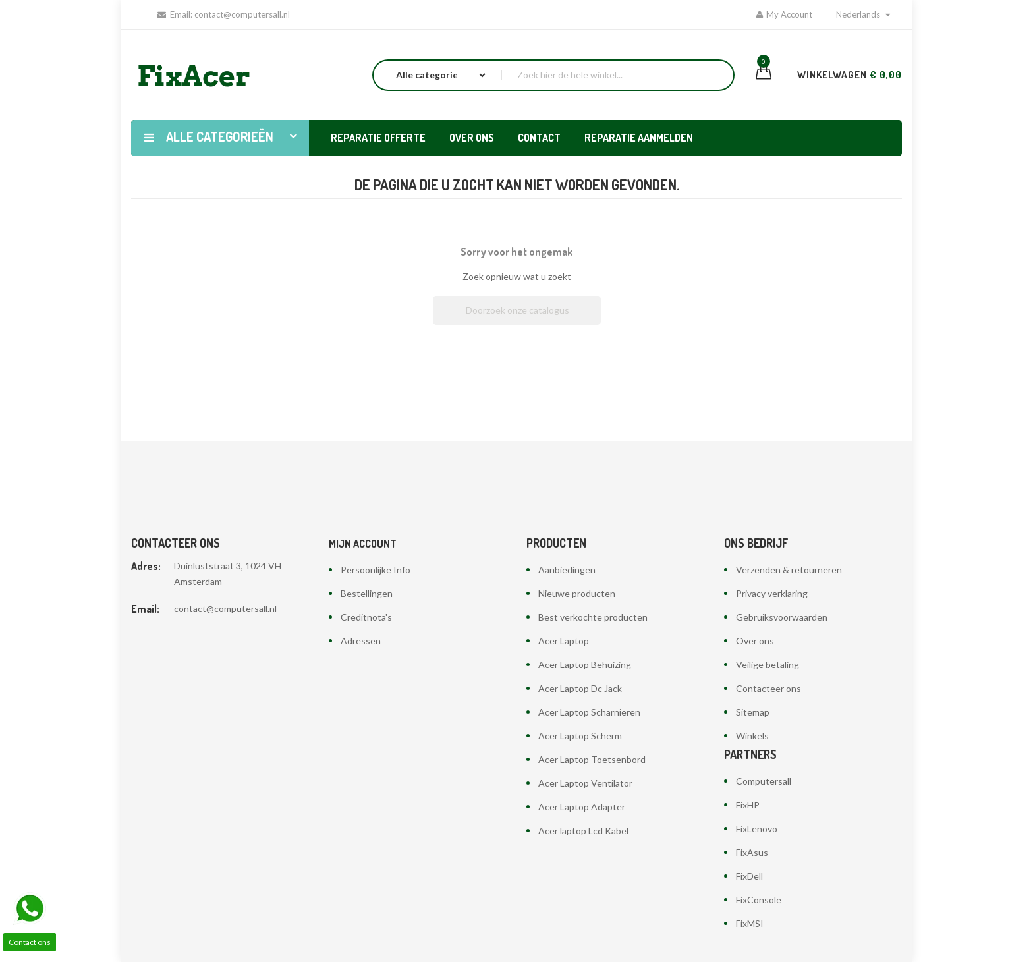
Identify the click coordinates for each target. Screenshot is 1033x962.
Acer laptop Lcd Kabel (583, 830)
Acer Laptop (563, 640)
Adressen (361, 640)
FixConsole (758, 899)
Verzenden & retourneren (789, 569)
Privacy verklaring (772, 593)
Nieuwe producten (576, 593)
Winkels (752, 735)
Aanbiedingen (567, 569)
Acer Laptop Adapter (581, 806)
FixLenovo (756, 828)
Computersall (763, 781)
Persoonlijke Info (375, 569)
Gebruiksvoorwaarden (781, 617)
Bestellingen (367, 593)
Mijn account (363, 543)
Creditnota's (366, 617)
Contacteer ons (768, 688)
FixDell (749, 876)
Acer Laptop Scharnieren (589, 712)
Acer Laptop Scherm (580, 735)
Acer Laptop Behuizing (584, 664)
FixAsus (752, 852)
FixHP (748, 804)
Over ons (755, 640)
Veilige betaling (767, 664)
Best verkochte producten (593, 617)
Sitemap (752, 712)
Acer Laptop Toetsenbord (592, 759)
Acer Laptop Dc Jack (580, 688)
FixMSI (750, 923)
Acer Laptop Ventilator (585, 783)
